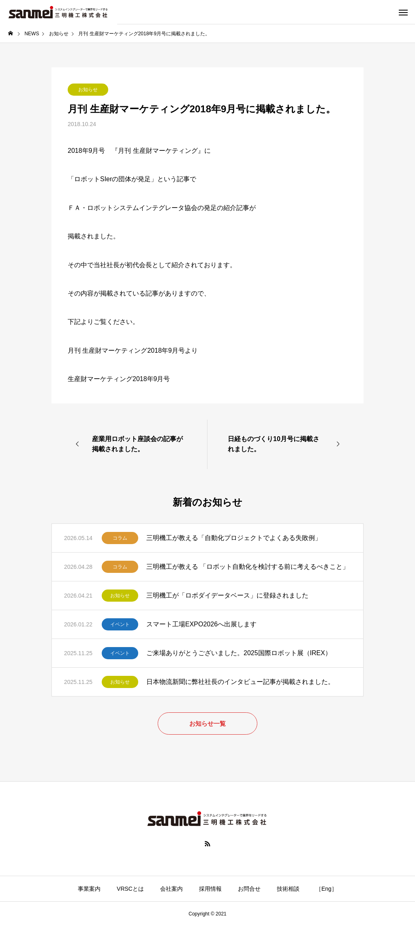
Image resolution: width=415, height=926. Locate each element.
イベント (120, 624)
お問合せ (249, 888)
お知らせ (88, 89)
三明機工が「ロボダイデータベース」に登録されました (227, 595)
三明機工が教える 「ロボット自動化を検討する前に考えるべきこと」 (247, 566)
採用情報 (210, 888)
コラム (120, 538)
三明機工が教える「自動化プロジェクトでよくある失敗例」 (233, 537)
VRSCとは (130, 888)
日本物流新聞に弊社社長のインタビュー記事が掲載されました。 (240, 681)
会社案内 (171, 888)
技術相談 (288, 888)
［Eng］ (326, 888)
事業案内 (89, 888)
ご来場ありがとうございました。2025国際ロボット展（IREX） (239, 652)
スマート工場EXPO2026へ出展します (201, 624)
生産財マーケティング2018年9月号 (119, 378)
